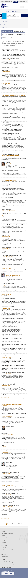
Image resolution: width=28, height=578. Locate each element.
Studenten (10, 1)
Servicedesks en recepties (7, 533)
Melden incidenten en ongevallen (9, 564)
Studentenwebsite (19, 31)
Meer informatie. (5, 571)
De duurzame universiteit (7, 550)
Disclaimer (3, 542)
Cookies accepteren (7, 573)
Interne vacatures (5, 552)
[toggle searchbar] (26, 4)
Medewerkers (15, 1)
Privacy (3, 540)
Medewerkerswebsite (8, 34)
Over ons (3, 547)
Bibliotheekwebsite (7, 38)
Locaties (3, 535)
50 (19, 523)
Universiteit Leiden (4, 1)
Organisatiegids (22, 1)
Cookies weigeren (7, 576)
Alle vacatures (4, 554)
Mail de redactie (5, 538)
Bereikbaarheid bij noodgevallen (8, 562)
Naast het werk (5, 556)
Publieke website (7, 31)
